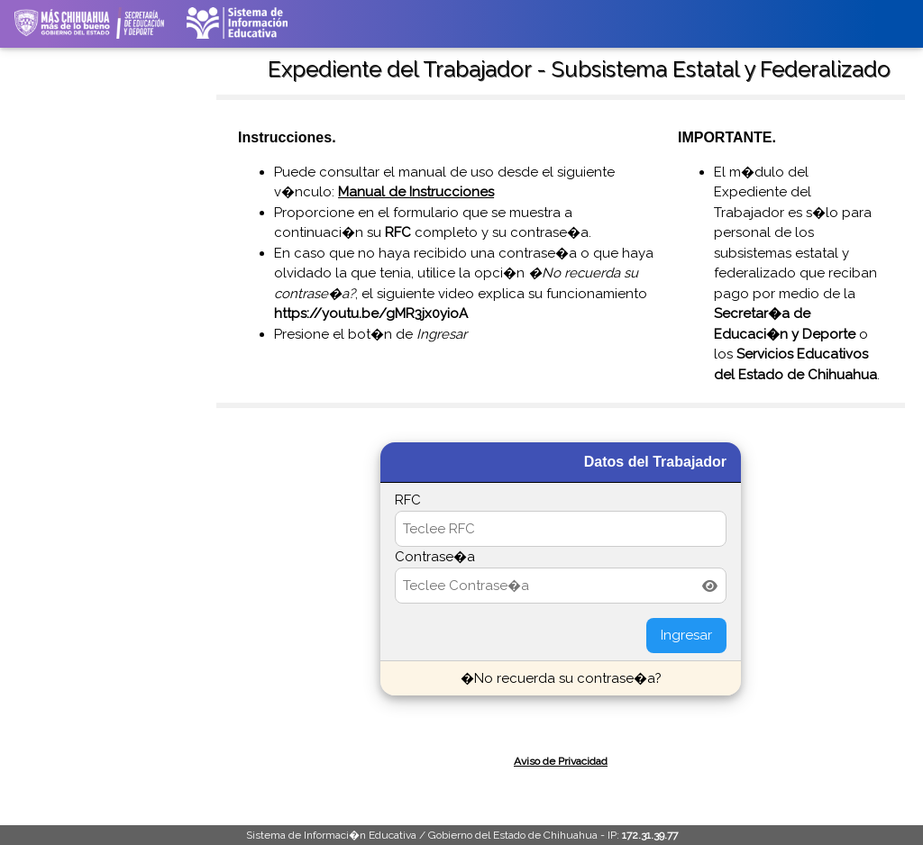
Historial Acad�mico (78, 206)
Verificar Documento (77, 233)
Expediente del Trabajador (91, 293)
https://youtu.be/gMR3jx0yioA (371, 313)
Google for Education (78, 556)
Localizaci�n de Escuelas (91, 178)
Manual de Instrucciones (416, 192)
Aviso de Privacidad (561, 761)
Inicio (41, 63)
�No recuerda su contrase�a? (561, 678)
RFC (408, 500)
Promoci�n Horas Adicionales (71, 448)
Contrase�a (435, 557)
